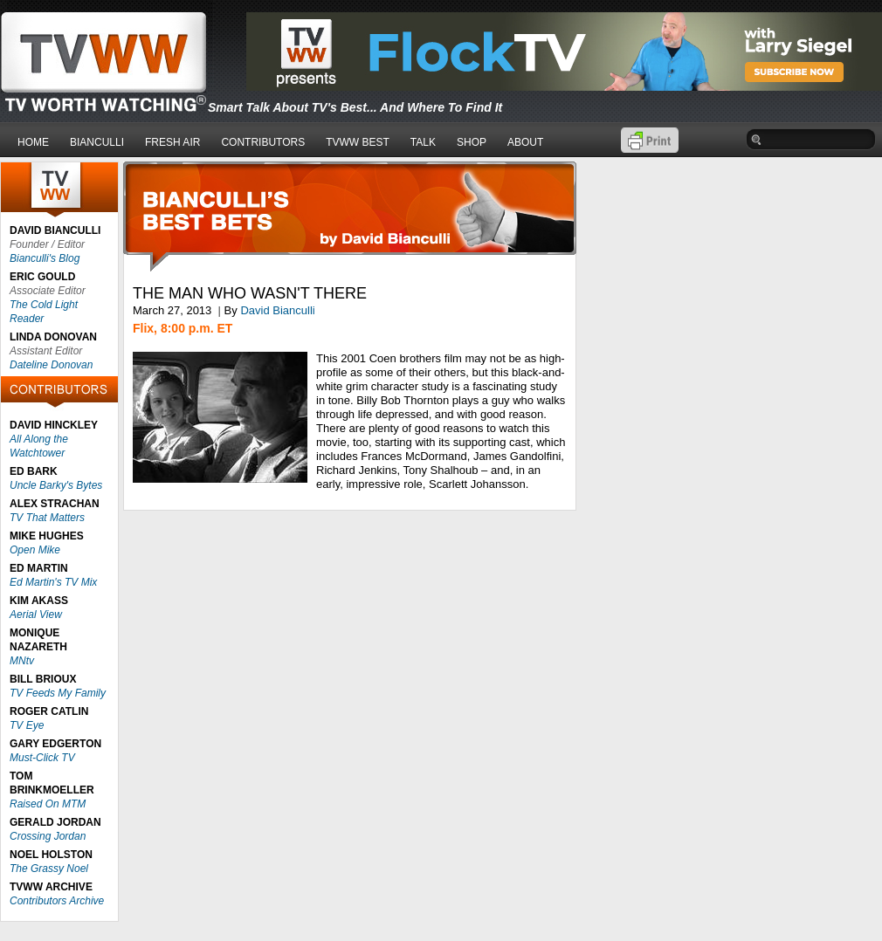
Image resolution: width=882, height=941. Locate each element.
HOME (33, 142)
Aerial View (36, 614)
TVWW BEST (357, 142)
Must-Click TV (42, 758)
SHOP (471, 142)
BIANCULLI (97, 142)
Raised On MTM (48, 804)
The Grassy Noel (49, 868)
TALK (423, 142)
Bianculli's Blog (44, 258)
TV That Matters (47, 518)
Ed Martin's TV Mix (53, 582)
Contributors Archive (57, 901)
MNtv (22, 661)
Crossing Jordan (48, 836)
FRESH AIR (172, 142)
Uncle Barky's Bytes (56, 485)
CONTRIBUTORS (263, 142)
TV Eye (27, 725)
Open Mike (35, 550)
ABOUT (525, 142)
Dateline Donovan (51, 365)
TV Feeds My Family (58, 693)
